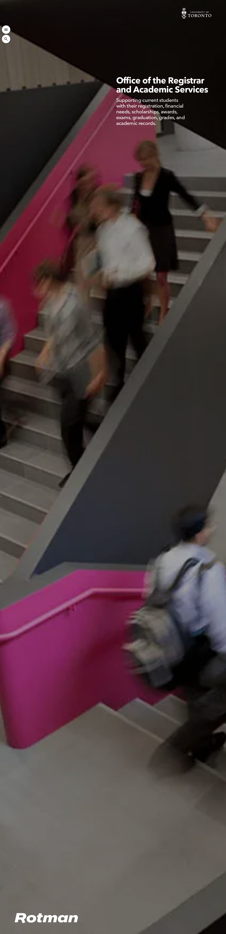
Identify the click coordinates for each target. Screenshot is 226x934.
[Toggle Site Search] (6, 38)
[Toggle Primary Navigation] (6, 29)
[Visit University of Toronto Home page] (196, 13)
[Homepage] (46, 918)
